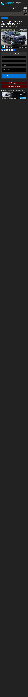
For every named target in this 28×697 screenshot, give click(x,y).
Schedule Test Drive (14, 86)
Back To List (5, 18)
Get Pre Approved (14, 83)
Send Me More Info (14, 76)
